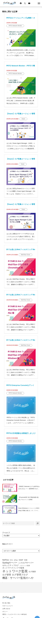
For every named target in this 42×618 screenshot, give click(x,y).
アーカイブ (6, 532)
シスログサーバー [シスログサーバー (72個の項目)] (26, 563)
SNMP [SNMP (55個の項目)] (21, 560)
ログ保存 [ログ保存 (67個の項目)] (32, 572)
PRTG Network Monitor (15, 25)
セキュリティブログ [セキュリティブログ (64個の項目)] (10, 565)
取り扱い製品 (6, 603)
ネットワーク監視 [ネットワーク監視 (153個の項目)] (15, 571)
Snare (23, 119)
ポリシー (5, 611)
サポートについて (7, 606)
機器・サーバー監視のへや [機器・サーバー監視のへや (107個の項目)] (18, 578)
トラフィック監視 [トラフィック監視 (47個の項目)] (25, 565)
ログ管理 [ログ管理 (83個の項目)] (6, 575)
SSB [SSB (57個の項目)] (25, 560)
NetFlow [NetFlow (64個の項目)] (5, 560)
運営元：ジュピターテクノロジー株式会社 (14, 614)
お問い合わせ (6, 608)
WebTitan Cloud (25, 254)
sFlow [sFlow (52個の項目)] (16, 560)
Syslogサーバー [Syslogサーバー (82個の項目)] (9, 562)
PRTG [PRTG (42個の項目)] (11, 560)
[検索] (38, 523)
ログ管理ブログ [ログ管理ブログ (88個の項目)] (20, 575)
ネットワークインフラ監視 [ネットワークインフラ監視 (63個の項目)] (13, 568)
